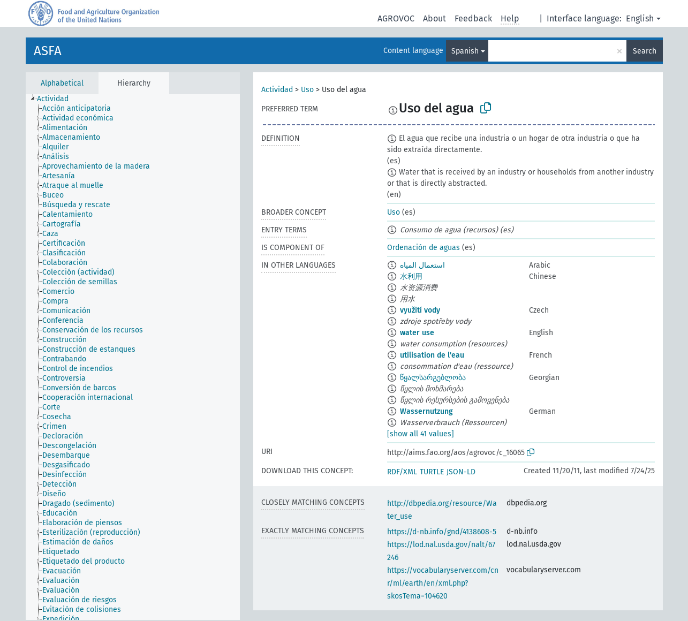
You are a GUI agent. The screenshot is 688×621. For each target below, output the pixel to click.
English (640, 18)
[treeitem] (57, 99)
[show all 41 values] (420, 433)
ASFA (48, 50)
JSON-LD (461, 471)
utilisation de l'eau (432, 355)
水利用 (411, 276)
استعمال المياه (422, 265)
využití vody (420, 310)
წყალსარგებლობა (433, 377)
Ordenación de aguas (423, 247)
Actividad (277, 89)
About (434, 18)
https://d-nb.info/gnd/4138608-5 (441, 531)
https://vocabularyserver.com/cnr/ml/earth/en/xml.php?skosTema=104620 (442, 583)
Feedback (473, 18)
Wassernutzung (426, 411)
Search (644, 51)
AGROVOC (395, 18)
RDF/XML (402, 471)
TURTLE (432, 471)
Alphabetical (62, 83)
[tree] (133, 357)
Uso (307, 89)
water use (417, 332)
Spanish (465, 51)
